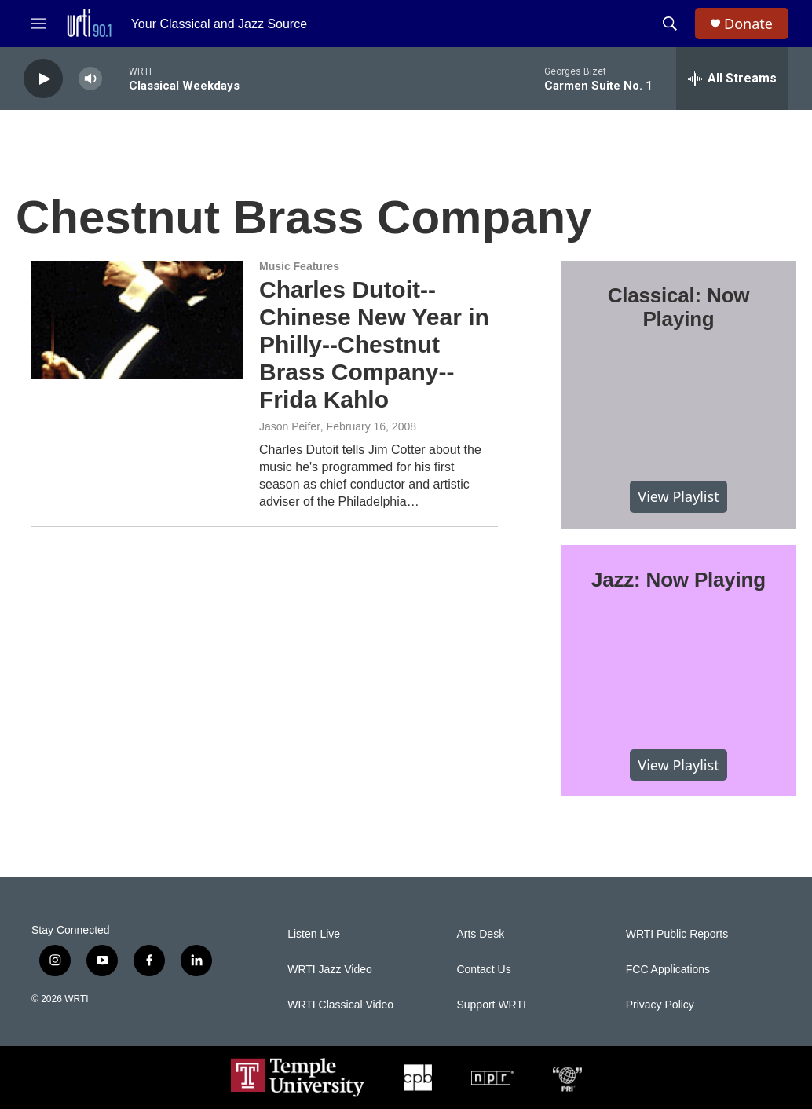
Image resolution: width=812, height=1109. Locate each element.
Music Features (299, 266)
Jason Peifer (289, 426)
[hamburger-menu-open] (38, 23)
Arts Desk (480, 934)
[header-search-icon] (670, 23)
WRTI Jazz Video (329, 969)
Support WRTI (490, 1005)
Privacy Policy (660, 1005)
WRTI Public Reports (677, 934)
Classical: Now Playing (679, 307)
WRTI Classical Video (340, 1005)
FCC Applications (668, 969)
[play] (43, 79)
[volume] (90, 79)
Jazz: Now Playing (678, 579)
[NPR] (492, 1077)
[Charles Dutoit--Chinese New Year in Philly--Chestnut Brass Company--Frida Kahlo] (137, 320)
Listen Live (313, 934)
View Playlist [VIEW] (678, 496)
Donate (748, 24)
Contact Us (483, 969)
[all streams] (732, 78)
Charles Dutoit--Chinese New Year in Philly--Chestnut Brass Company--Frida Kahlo (374, 344)
